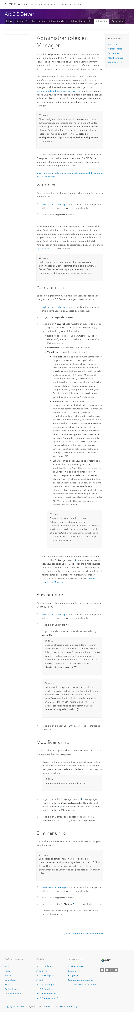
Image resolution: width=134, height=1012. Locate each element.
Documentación (13, 993)
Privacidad (48, 1006)
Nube (65, 4)
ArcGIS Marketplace (46, 993)
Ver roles (112, 44)
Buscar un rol (114, 53)
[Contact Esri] (116, 970)
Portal (33, 4)
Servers (42, 4)
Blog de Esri (74, 975)
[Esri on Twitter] (102, 970)
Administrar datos (58, 21)
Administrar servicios (81, 21)
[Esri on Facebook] (107, 970)
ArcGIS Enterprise (16, 4)
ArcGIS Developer (45, 984)
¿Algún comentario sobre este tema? (83, 933)
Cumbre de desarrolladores (82, 984)
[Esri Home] (106, 960)
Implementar (38, 21)
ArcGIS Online (43, 966)
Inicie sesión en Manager (54, 204)
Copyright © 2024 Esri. (15, 1006)
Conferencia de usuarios (80, 980)
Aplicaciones (76, 4)
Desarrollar (117, 21)
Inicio (9, 21)
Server (8, 975)
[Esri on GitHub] (111, 970)
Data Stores (54, 4)
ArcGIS (39, 980)
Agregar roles (115, 48)
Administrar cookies (64, 1006)
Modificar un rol (116, 58)
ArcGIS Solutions (44, 989)
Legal (76, 1006)
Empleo (72, 971)
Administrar (102, 21)
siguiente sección (45, 248)
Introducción (21, 21)
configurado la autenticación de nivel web (58, 91)
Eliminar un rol (115, 62)
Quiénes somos (76, 966)
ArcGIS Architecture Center (50, 998)
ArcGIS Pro (41, 971)
